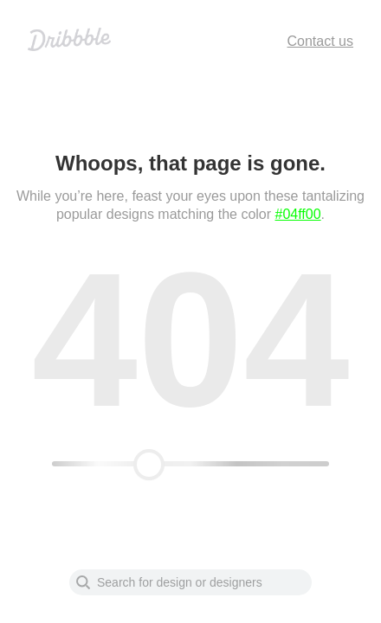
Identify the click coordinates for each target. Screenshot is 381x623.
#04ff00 (298, 214)
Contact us (320, 41)
